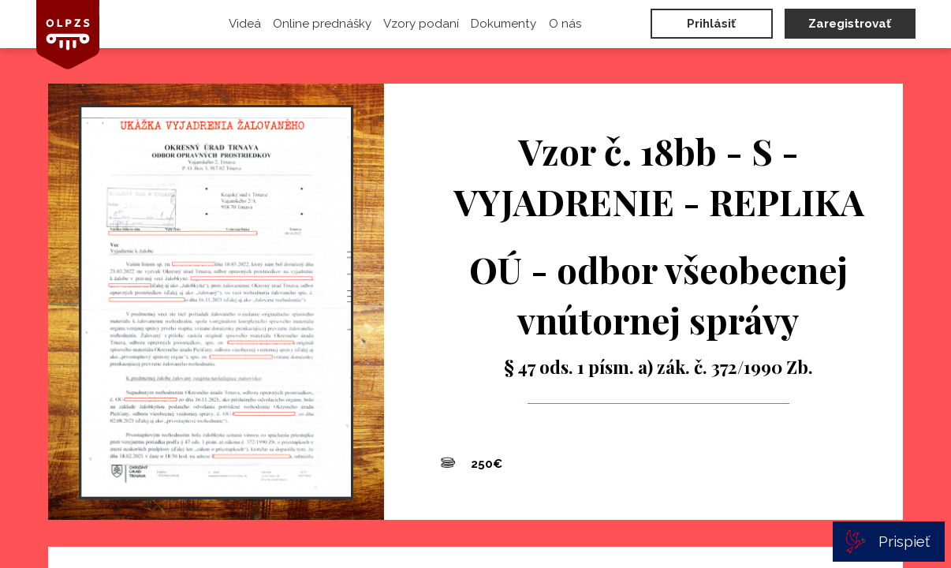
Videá (245, 24)
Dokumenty (503, 24)
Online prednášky (322, 24)
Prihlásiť (711, 24)
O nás (565, 24)
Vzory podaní (421, 24)
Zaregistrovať (849, 24)
